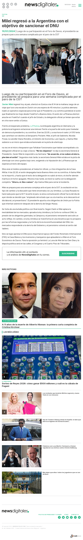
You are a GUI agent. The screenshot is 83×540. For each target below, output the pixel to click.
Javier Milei (7, 104)
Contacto (75, 514)
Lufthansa (34, 126)
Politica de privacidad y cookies (50, 514)
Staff (66, 514)
